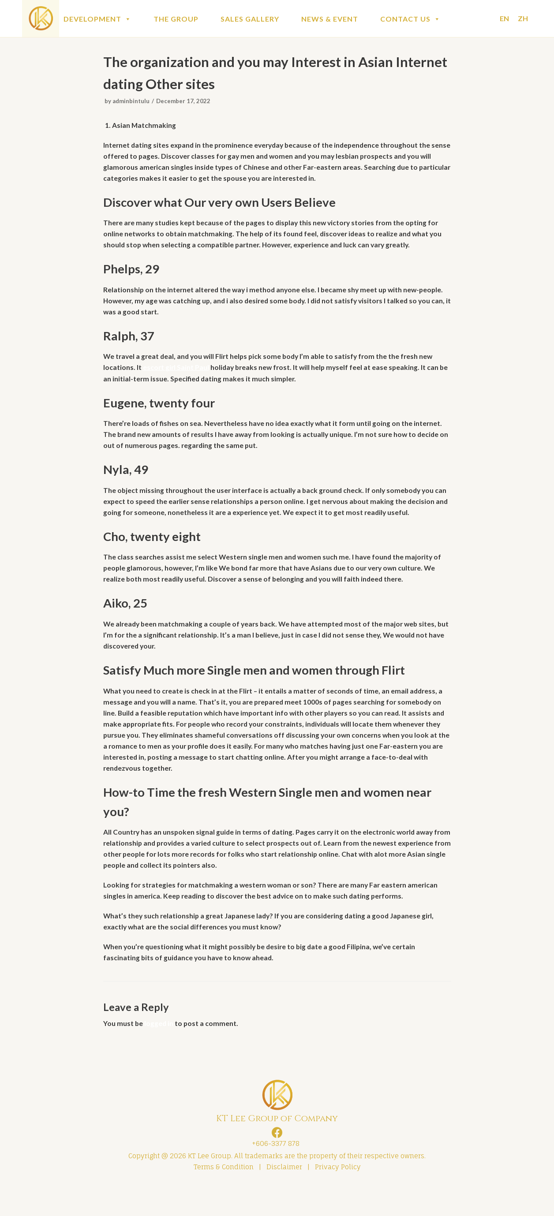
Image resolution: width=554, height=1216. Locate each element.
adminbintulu (131, 102)
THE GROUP (175, 19)
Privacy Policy (338, 1197)
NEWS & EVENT (329, 19)
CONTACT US (410, 19)
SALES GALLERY (250, 19)
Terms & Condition (224, 1197)
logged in (159, 1052)
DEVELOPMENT (97, 19)
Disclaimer (284, 1197)
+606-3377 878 (273, 1173)
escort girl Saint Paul (176, 373)
